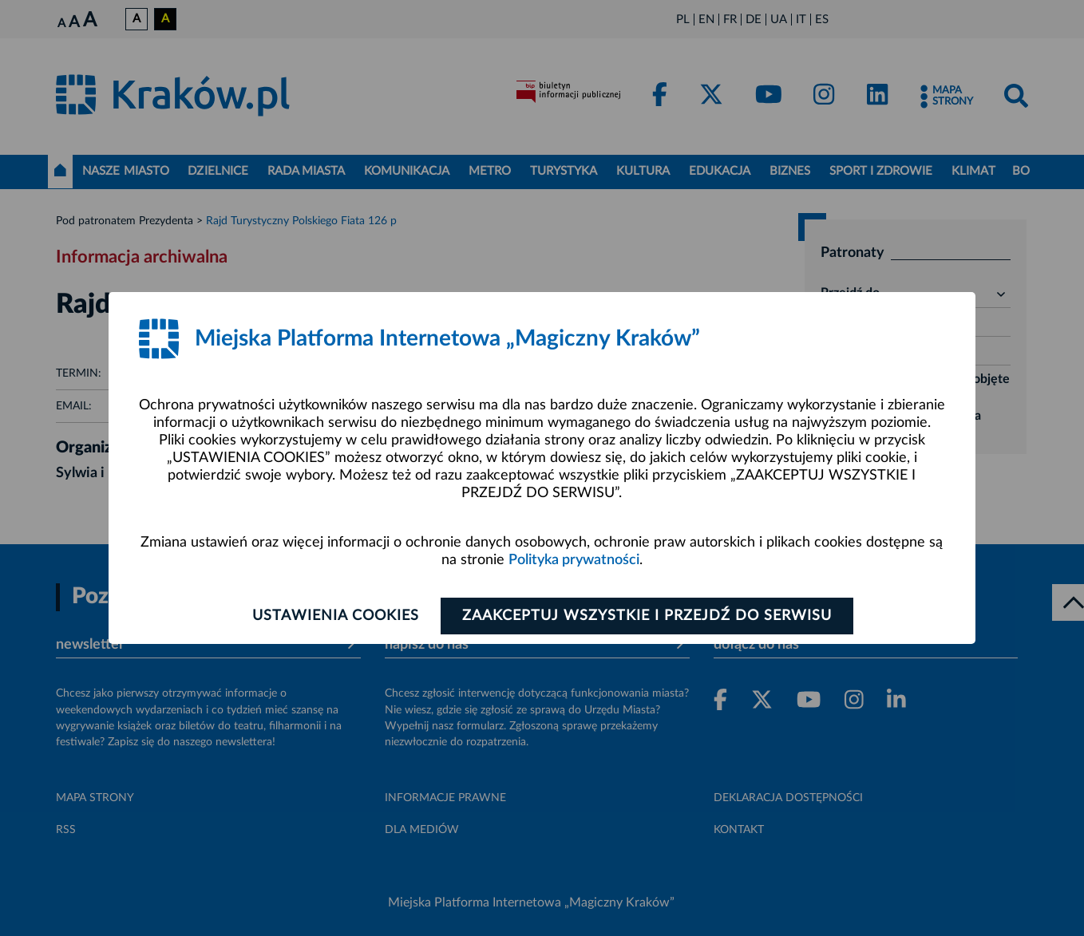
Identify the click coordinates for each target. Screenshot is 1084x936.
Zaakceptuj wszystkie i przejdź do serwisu (647, 616)
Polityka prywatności (573, 560)
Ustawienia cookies (335, 616)
